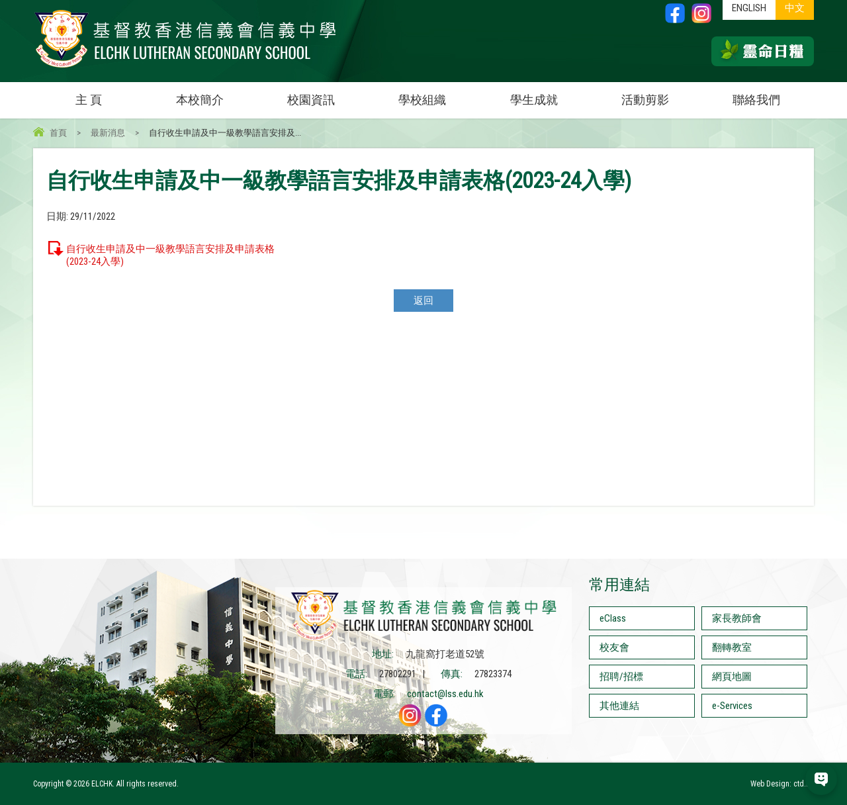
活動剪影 (661, 94)
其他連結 (619, 706)
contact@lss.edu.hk (445, 694)
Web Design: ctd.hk (782, 783)
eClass (613, 618)
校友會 (614, 647)
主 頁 (88, 100)
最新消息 (108, 133)
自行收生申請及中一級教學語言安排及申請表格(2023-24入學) (170, 255)
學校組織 (438, 94)
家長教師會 (737, 618)
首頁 (58, 133)
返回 (423, 301)
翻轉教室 (732, 647)
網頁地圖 (732, 677)
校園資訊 (327, 94)
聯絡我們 (756, 100)
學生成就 (534, 100)
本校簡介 (215, 94)
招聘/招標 (621, 677)
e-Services (732, 706)
